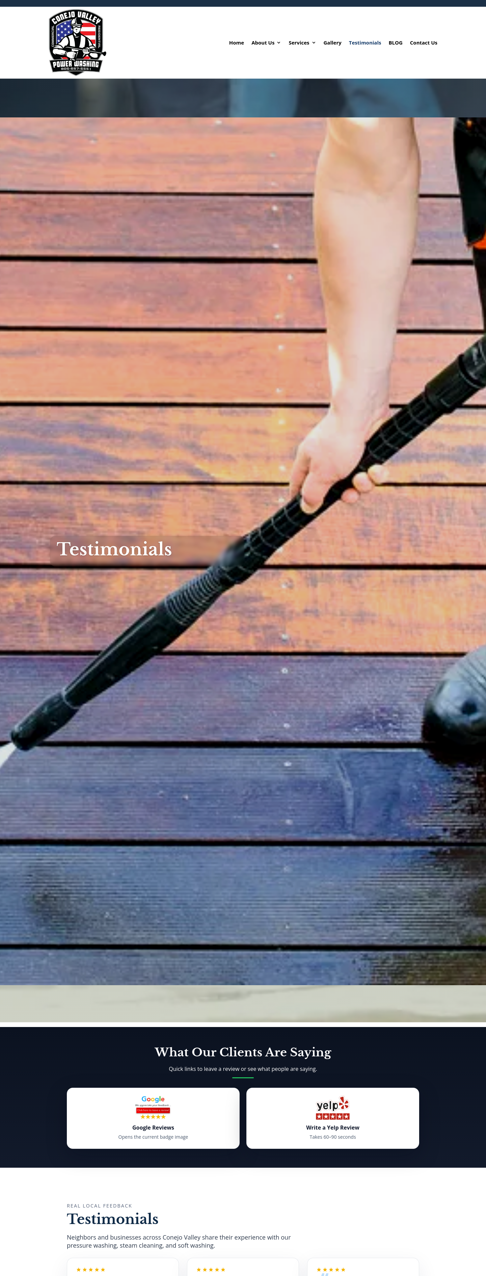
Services (299, 42)
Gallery (333, 42)
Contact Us (423, 42)
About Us (262, 42)
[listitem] (153, 1118)
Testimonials (365, 42)
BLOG (395, 42)
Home (236, 42)
